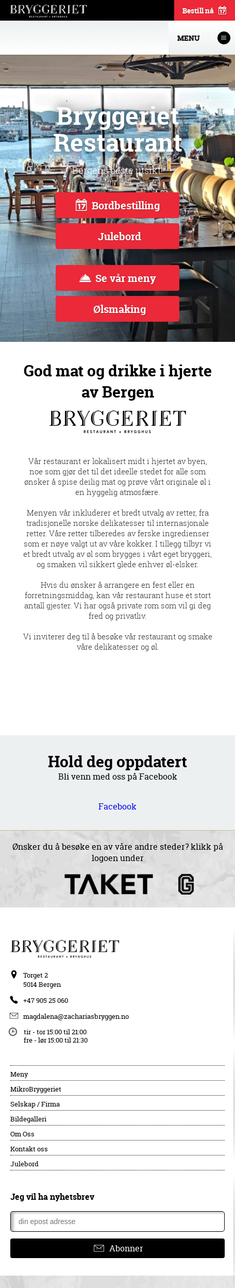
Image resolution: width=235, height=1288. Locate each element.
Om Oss (22, 1133)
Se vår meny (117, 278)
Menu (203, 37)
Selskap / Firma (35, 1104)
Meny (19, 1074)
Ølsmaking (118, 309)
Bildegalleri (28, 1119)
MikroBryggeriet (35, 1089)
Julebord (118, 236)
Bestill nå (204, 11)
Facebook (117, 806)
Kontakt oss (29, 1148)
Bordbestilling (118, 205)
